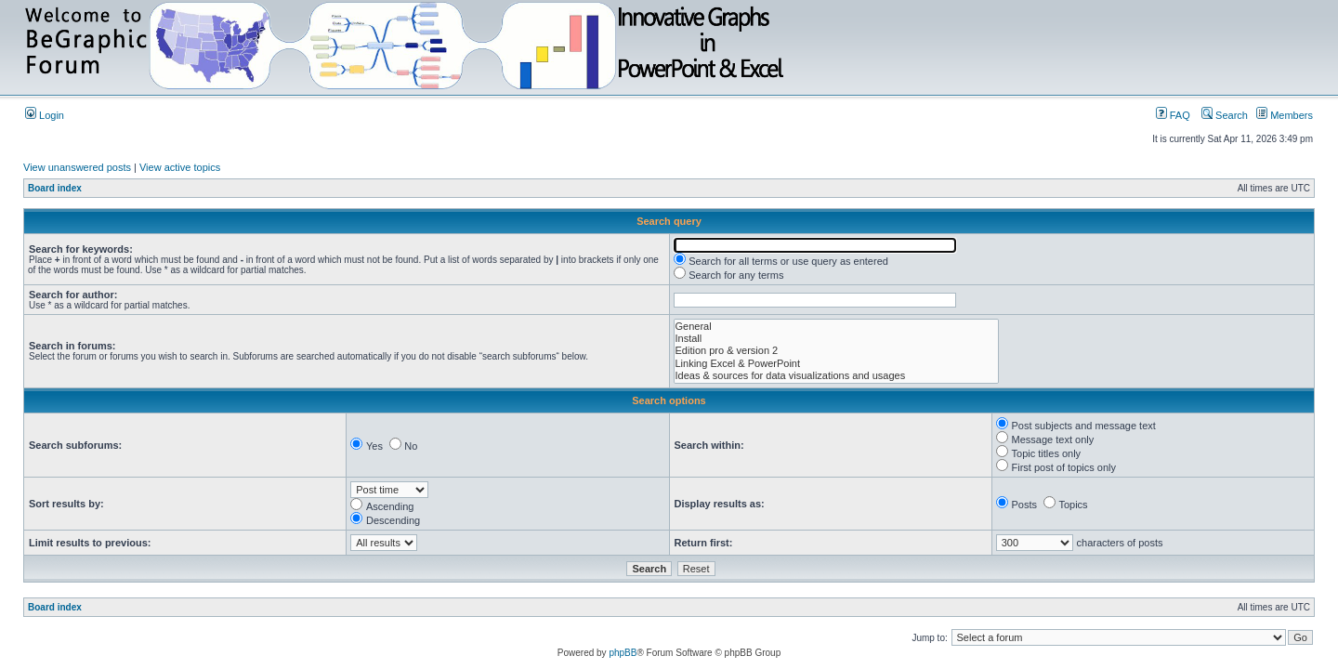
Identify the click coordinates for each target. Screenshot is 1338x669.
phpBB (622, 653)
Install (837, 339)
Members (1284, 115)
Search (1224, 115)
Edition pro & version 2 (837, 351)
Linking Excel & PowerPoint (837, 364)
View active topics (179, 167)
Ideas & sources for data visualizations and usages (837, 376)
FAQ (1173, 115)
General (837, 327)
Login (44, 115)
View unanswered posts (77, 167)
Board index (55, 188)
